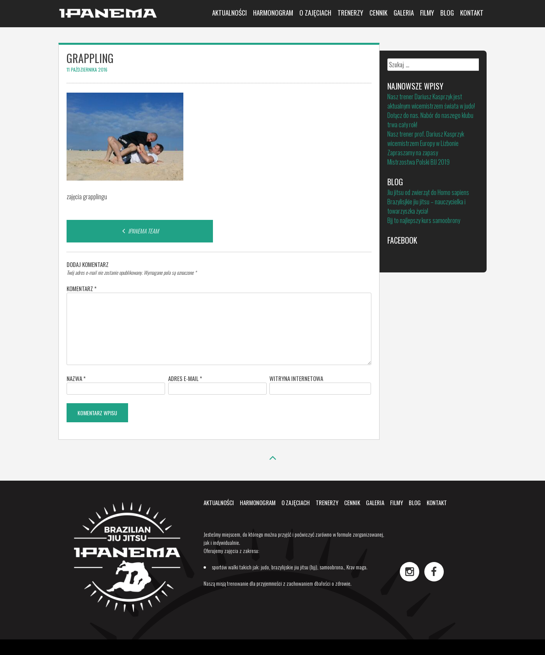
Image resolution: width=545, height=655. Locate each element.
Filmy (427, 13)
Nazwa (76, 378)
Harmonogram (273, 13)
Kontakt (471, 13)
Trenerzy (350, 13)
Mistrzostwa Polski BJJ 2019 (418, 162)
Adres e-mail (185, 378)
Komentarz (82, 288)
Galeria (404, 13)
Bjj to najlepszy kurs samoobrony (423, 220)
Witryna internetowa (296, 378)
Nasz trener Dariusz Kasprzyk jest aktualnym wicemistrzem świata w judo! (431, 101)
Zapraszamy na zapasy (412, 152)
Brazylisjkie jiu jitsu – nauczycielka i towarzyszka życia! (426, 206)
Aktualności (229, 13)
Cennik (378, 13)
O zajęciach (315, 13)
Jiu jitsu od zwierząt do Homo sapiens (428, 192)
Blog (447, 13)
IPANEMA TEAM (139, 231)
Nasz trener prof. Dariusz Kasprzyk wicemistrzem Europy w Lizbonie (425, 138)
